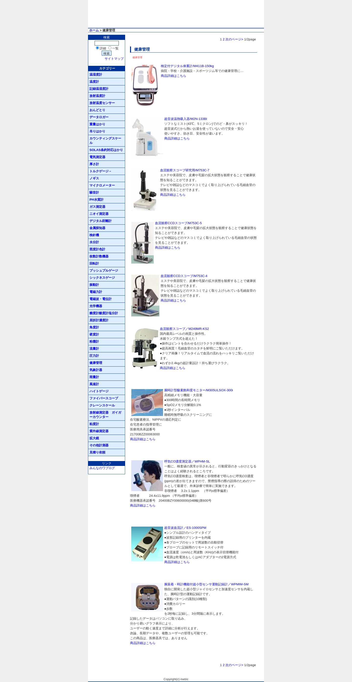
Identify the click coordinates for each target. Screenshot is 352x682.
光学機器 (95, 306)
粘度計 (94, 424)
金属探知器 (97, 228)
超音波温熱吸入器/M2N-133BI (185, 119)
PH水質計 (96, 199)
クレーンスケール (102, 405)
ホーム (94, 30)
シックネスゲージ (102, 277)
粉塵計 (94, 341)
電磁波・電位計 (100, 299)
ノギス (94, 178)
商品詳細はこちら (173, 76)
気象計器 (95, 370)
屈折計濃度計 (99, 320)
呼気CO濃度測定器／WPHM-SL (187, 461)
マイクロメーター (102, 185)
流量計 (94, 348)
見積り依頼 (97, 452)
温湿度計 (95, 74)
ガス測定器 (97, 206)
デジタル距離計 (100, 221)
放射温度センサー (102, 103)
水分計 (94, 242)
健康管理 (95, 363)
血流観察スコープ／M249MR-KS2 (184, 329)
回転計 (94, 263)
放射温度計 (97, 96)
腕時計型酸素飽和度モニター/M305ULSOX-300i (198, 390)
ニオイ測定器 (99, 214)
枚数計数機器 (99, 256)
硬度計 (94, 334)
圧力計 (94, 356)
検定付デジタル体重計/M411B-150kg (187, 66)
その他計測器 (99, 445)
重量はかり (97, 124)
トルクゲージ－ (100, 171)
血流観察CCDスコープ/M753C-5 (178, 223)
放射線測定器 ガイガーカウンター (105, 415)
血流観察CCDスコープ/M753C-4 (184, 276)
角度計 (94, 327)
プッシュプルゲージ (103, 270)
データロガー (99, 117)
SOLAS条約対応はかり (106, 150)
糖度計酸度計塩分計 (103, 313)
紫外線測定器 (99, 431)
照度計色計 (97, 249)
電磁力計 (95, 292)
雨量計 (94, 377)
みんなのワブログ (102, 468)
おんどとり (97, 110)
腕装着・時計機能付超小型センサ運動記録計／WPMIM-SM (206, 584)
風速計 (94, 384)
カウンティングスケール (105, 141)
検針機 (94, 235)
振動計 (94, 285)
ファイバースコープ (103, 398)
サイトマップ (114, 58)
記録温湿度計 (99, 89)
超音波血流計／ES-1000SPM (185, 528)
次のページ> (234, 39)
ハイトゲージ (99, 391)
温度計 (94, 81)
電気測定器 (97, 157)
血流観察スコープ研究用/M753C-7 (184, 170)
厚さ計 (94, 164)
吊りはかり (97, 131)
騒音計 (94, 192)
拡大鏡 (94, 438)
